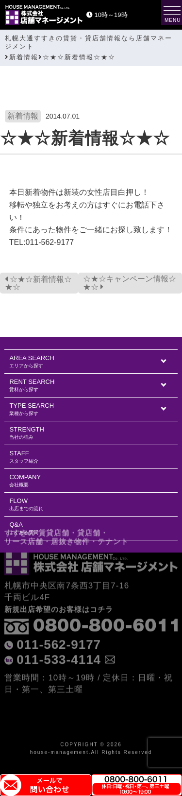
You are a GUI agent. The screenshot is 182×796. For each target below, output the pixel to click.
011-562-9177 (59, 621)
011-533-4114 (59, 636)
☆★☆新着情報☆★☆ (38, 283)
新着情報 (22, 116)
